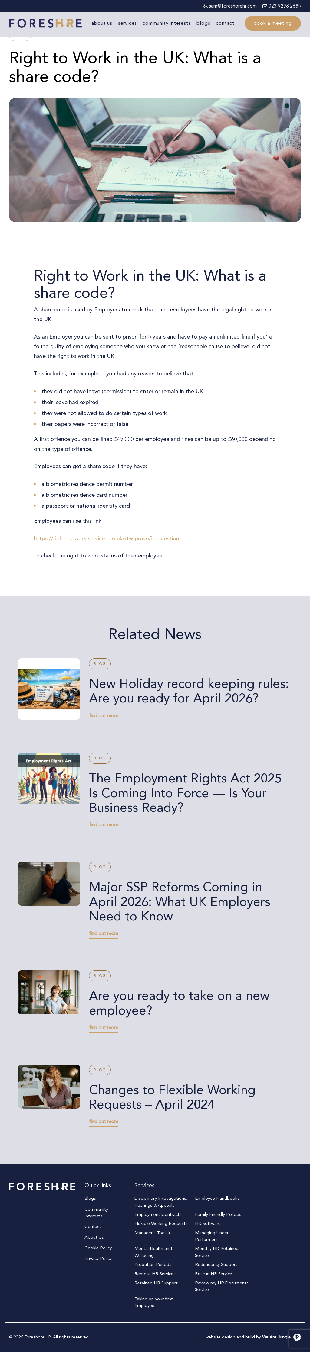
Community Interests (167, 23)
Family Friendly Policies (218, 1214)
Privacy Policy (98, 1258)
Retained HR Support (156, 1283)
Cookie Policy (98, 1248)
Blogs (203, 23)
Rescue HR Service (213, 1274)
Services (127, 23)
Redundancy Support (216, 1264)
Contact (225, 23)
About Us (101, 23)
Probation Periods (152, 1264)
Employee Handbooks (217, 1198)
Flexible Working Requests (161, 1223)
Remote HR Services (155, 1274)
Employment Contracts (158, 1214)
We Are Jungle (281, 1337)
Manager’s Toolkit (152, 1233)
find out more (103, 715)
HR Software (208, 1223)
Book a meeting (273, 23)
